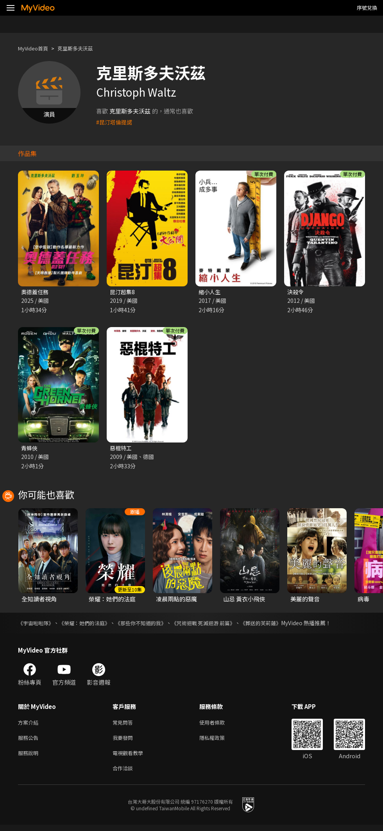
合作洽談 (124, 774)
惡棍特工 (121, 449)
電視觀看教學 (130, 757)
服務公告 (29, 741)
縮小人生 (210, 292)
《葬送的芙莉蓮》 (277, 624)
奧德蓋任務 (35, 292)
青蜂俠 (30, 449)
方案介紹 (29, 724)
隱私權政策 (218, 741)
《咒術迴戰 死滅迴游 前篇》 (216, 624)
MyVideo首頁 (36, 48)
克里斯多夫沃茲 (83, 48)
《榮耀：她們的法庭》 (89, 624)
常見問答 (124, 724)
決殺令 (296, 292)
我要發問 (124, 741)
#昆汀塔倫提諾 (115, 122)
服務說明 (29, 757)
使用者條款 (218, 724)
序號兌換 (367, 7)
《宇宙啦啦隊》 (37, 624)
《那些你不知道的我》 (149, 624)
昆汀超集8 (123, 292)
